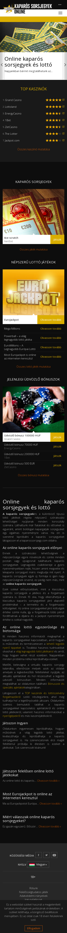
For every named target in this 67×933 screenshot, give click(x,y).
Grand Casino (13, 100)
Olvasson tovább (50, 319)
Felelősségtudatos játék (33, 892)
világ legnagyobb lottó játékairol (34, 651)
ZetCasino (11, 127)
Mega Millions (12, 328)
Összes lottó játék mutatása (33, 366)
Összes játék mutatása (34, 249)
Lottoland (10, 106)
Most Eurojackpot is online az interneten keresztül (20, 356)
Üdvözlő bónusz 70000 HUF (21, 446)
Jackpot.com (12, 140)
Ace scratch (11, 239)
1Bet (8, 120)
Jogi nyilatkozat (33, 899)
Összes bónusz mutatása (33, 475)
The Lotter (11, 133)
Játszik (57, 239)
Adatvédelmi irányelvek (34, 896)
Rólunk (33, 888)
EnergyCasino (13, 113)
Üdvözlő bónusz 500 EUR (19, 465)
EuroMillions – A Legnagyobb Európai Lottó (20, 347)
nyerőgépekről (11, 716)
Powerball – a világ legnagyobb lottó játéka (18, 337)
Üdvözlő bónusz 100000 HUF (22, 437)
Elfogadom (33, 928)
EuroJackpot (11, 319)
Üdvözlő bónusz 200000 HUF (21, 455)
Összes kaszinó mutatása (33, 149)
